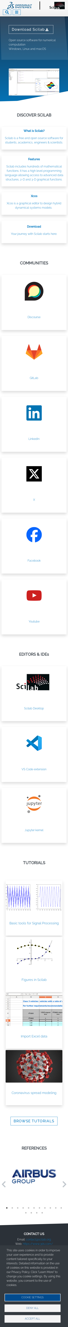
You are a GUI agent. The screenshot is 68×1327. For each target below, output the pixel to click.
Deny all (32, 1308)
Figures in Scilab (34, 980)
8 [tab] (45, 1208)
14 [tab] (37, 1212)
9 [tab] (50, 1208)
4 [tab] (23, 1208)
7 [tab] (39, 1208)
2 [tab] (12, 1208)
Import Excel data (34, 1036)
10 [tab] (56, 1208)
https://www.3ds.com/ (38, 1244)
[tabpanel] (34, 1176)
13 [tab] (31, 1212)
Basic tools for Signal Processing (34, 923)
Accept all (32, 1318)
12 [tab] (26, 1212)
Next (64, 1184)
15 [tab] (42, 1212)
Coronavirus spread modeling (34, 1093)
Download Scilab (31, 29)
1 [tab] (7, 1208)
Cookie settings (32, 1297)
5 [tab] (28, 1208)
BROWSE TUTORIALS (34, 1121)
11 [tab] (61, 1208)
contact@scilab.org (38, 1239)
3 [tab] (18, 1208)
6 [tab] (34, 1208)
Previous (3, 1184)
